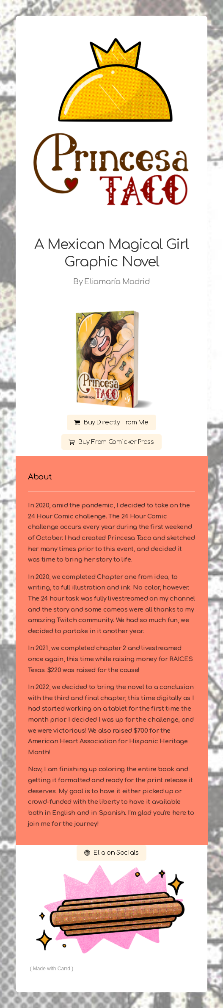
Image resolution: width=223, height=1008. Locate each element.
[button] (111, 422)
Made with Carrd (51, 969)
